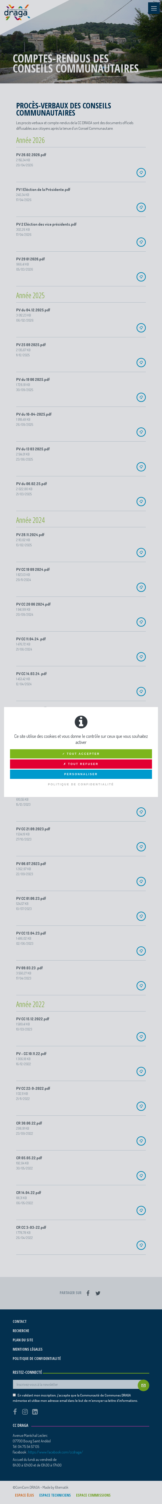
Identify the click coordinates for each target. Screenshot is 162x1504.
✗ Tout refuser (80, 764)
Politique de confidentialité (81, 784)
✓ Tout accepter (81, 753)
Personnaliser (81, 774)
